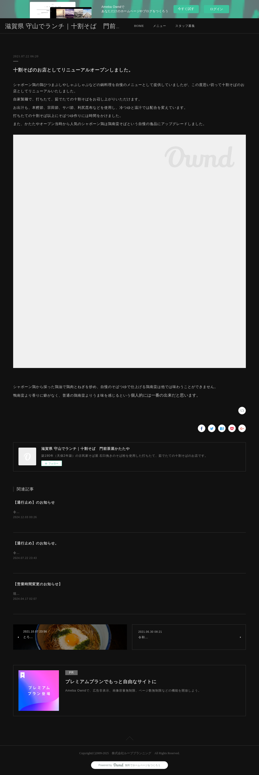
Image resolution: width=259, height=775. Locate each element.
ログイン (216, 9)
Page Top (129, 740)
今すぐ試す (186, 9)
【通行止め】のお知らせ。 (36, 544)
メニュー (159, 26)
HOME (139, 26)
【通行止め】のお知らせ (34, 502)
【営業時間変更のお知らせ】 (37, 585)
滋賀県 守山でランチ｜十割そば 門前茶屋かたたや (80, 26)
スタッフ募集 (185, 26)
